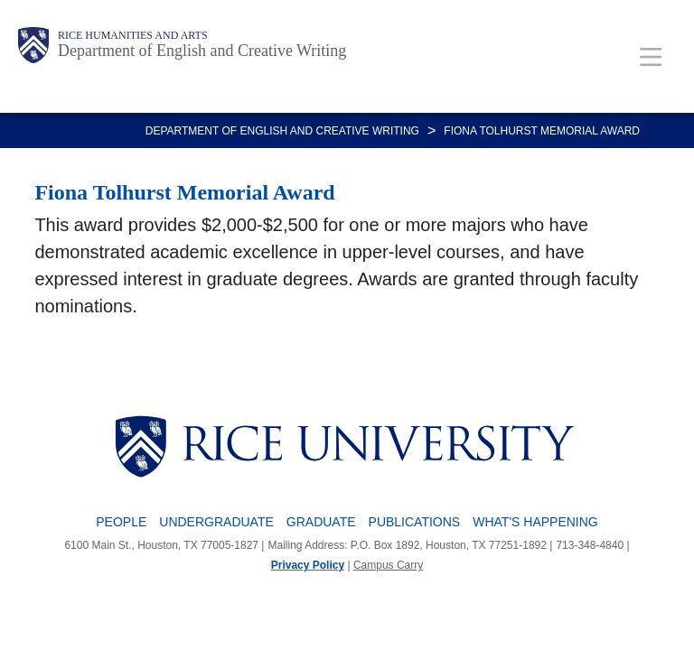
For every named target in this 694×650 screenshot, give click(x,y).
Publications (415, 522)
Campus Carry (388, 565)
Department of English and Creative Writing (202, 51)
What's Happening (535, 522)
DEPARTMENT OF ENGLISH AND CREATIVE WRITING (282, 131)
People (121, 522)
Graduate (321, 522)
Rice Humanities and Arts (133, 35)
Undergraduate (216, 522)
